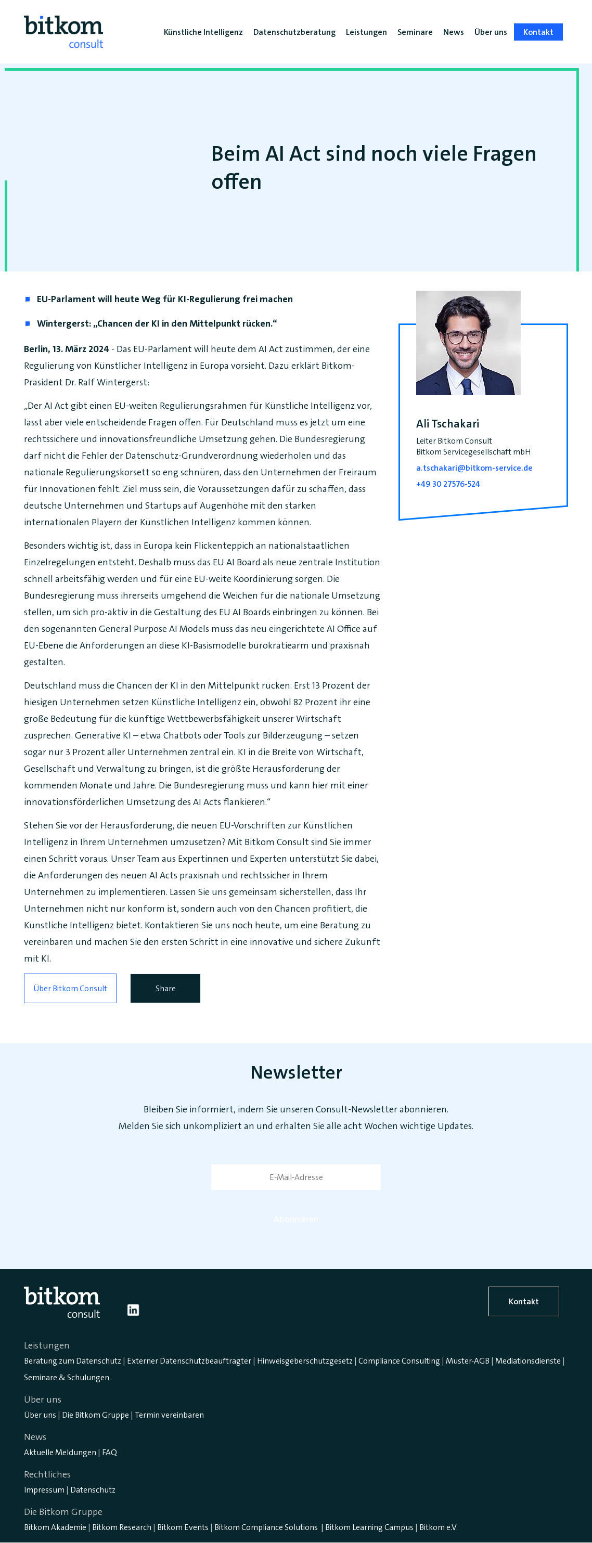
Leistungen (366, 32)
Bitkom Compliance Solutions (266, 1527)
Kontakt (524, 1301)
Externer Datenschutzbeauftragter (189, 1360)
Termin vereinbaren (169, 1414)
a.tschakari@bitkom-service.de (474, 467)
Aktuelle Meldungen (60, 1452)
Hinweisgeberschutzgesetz (305, 1360)
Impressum (44, 1489)
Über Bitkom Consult (70, 988)
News (453, 32)
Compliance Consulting (399, 1360)
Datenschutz (92, 1489)
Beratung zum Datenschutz (72, 1360)
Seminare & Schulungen (66, 1377)
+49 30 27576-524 (448, 483)
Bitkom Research (121, 1527)
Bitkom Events (183, 1527)
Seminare (415, 32)
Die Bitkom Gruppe (95, 1414)
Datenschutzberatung (294, 32)
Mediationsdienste (528, 1360)
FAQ (109, 1452)
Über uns (40, 1414)
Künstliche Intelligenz (203, 32)
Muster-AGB (468, 1360)
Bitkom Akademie (55, 1527)
